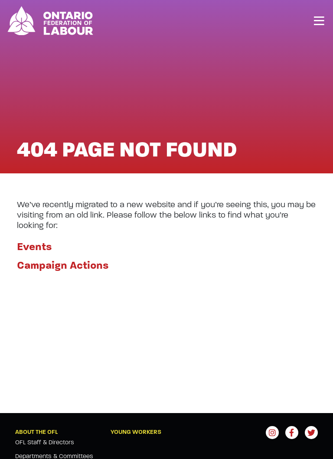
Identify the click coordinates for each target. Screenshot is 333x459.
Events (34, 247)
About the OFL (36, 432)
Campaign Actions (63, 265)
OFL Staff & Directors (44, 442)
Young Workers (136, 432)
